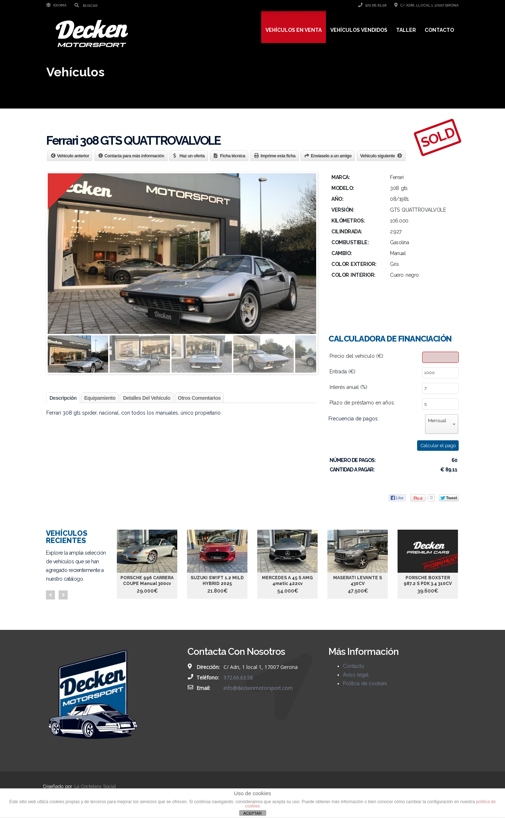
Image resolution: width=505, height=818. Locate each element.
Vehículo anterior (73, 155)
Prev (50, 594)
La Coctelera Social (95, 786)
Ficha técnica (232, 155)
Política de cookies (365, 683)
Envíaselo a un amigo (331, 155)
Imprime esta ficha (277, 155)
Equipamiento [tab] (100, 398)
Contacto (439, 30)
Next (63, 594)
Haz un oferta (192, 155)
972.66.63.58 (372, 5)
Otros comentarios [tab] (199, 398)
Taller (406, 30)
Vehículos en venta (294, 30)
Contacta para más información (134, 155)
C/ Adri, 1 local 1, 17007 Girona (426, 5)
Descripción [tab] (63, 398)
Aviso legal (356, 675)
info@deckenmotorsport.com (258, 688)
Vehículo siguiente (377, 155)
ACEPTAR (252, 813)
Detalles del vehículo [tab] (146, 398)
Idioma (56, 5)
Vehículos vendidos (358, 30)
